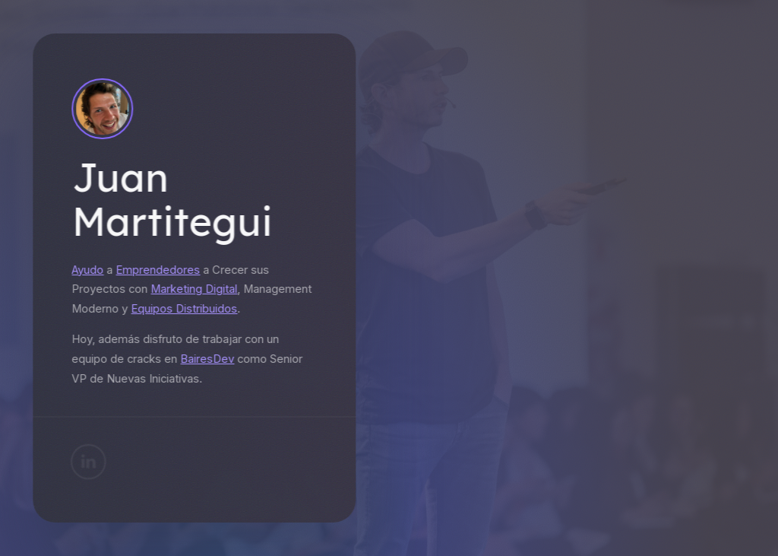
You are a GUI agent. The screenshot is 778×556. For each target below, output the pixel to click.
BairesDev (205, 359)
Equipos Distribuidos (182, 309)
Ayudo (86, 270)
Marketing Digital (192, 289)
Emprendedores (156, 270)
